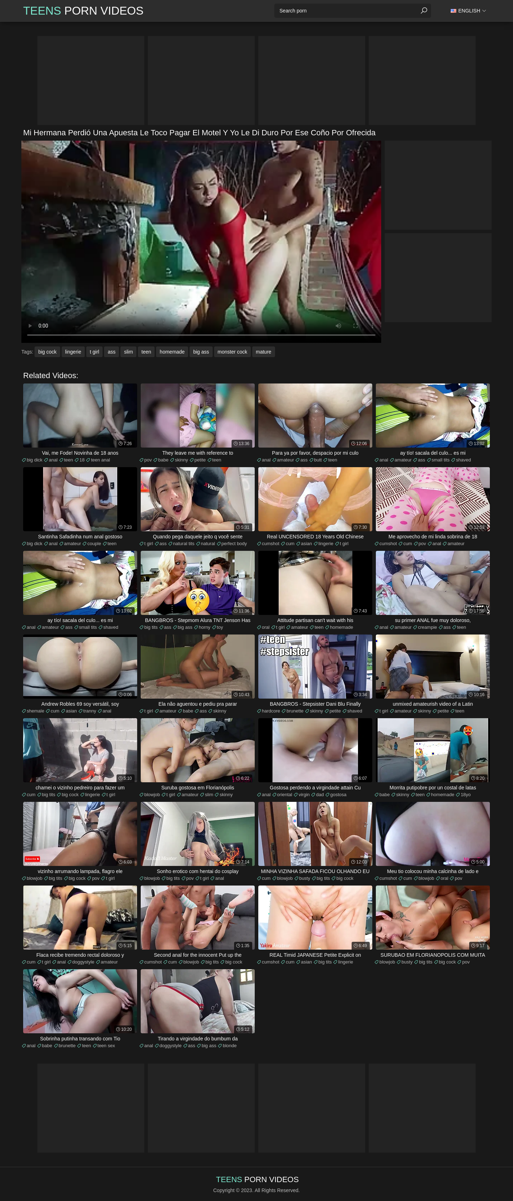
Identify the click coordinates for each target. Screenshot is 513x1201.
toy (220, 627)
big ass (201, 352)
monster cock (232, 352)
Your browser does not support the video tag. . (201, 242)
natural (208, 543)
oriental (284, 794)
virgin (304, 794)
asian (306, 543)
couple (94, 543)
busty (304, 878)
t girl (94, 352)
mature (263, 352)
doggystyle (83, 962)
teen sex (106, 1045)
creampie (427, 627)
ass (111, 352)
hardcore (271, 711)
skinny (181, 460)
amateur (285, 460)
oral (266, 627)
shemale (35, 711)
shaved (463, 460)
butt (318, 460)
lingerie (73, 352)
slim (128, 352)
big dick (34, 460)
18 (81, 460)
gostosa (338, 794)
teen (146, 352)
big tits (151, 627)
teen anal (100, 460)
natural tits (184, 543)
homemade (172, 352)
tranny (89, 711)
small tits (441, 460)
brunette (295, 711)
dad (320, 794)
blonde (230, 1045)
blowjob (152, 794)
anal (53, 460)
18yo (466, 794)
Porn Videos (83, 10)
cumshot (270, 543)
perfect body (234, 543)
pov (148, 460)
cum (290, 543)
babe (163, 460)
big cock (47, 352)
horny (205, 627)
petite (200, 460)
